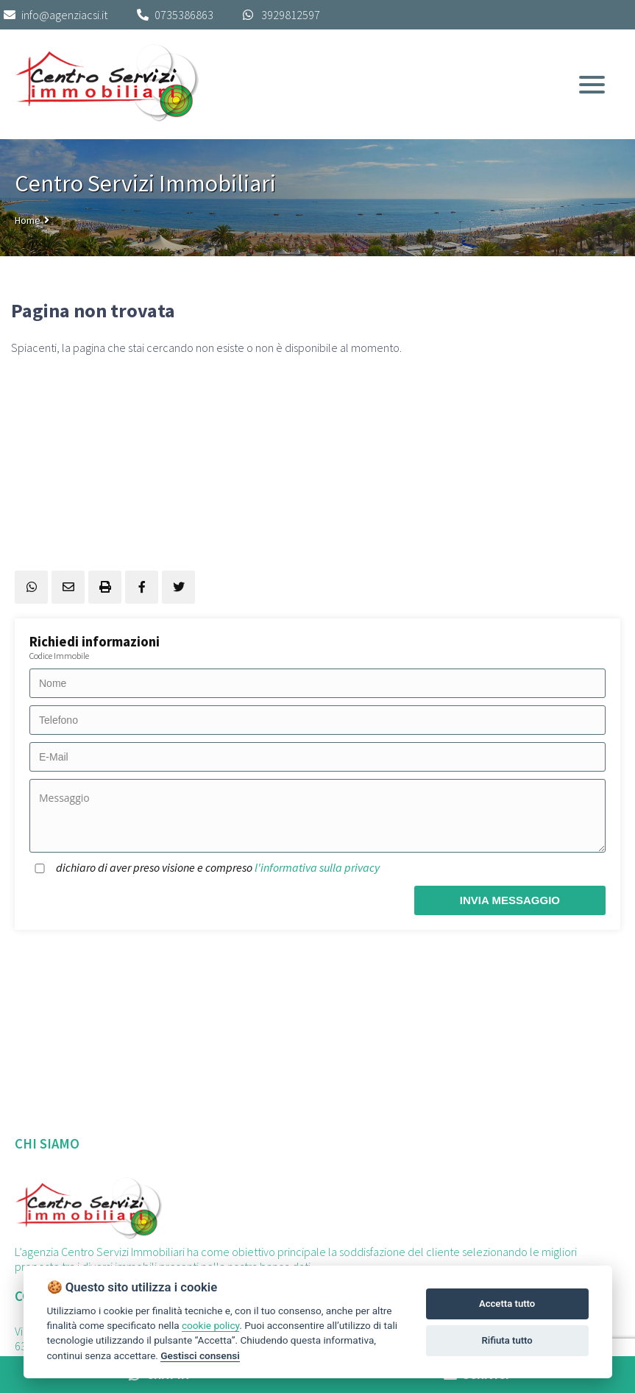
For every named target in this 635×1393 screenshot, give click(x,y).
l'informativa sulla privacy (317, 867)
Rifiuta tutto (506, 1340)
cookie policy (210, 1325)
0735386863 (184, 14)
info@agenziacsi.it (55, 14)
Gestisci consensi (199, 1355)
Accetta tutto (507, 1303)
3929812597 (290, 14)
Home (27, 220)
